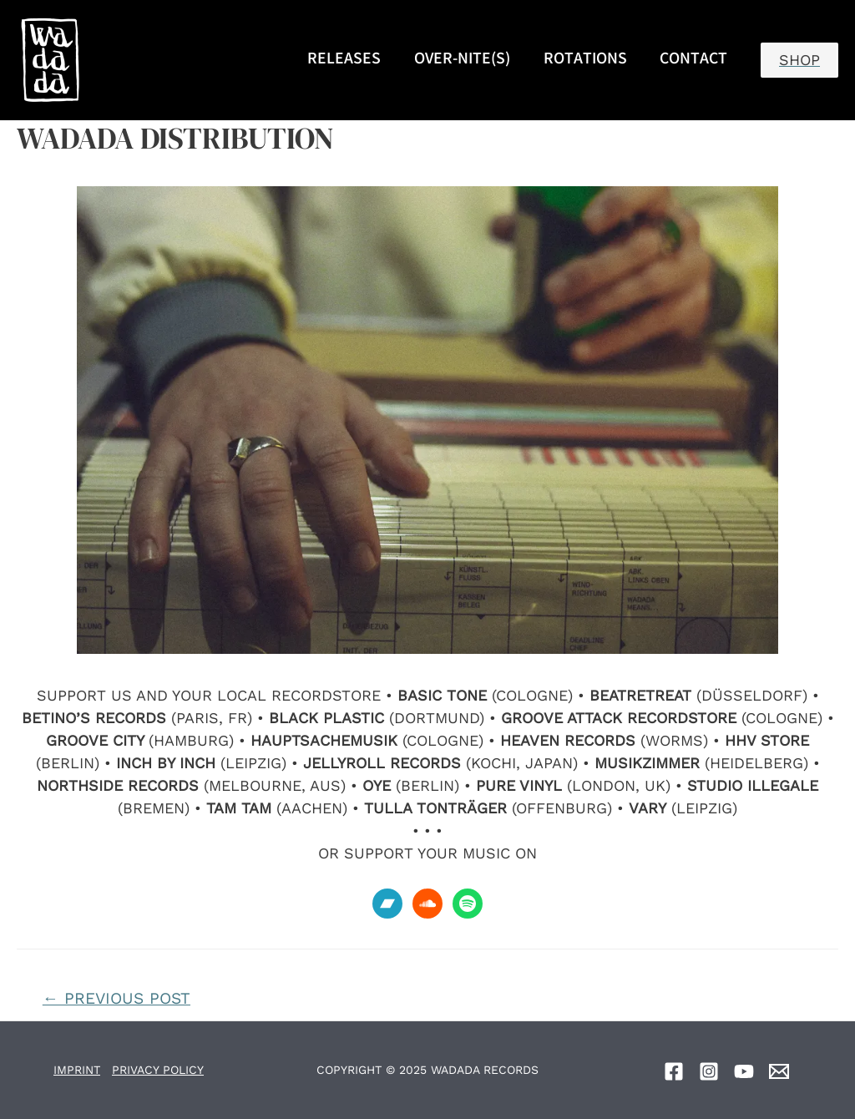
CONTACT (693, 60)
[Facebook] (674, 1071)
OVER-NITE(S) (462, 60)
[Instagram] (709, 1071)
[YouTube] (744, 1071)
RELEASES (344, 60)
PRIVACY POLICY (158, 1069)
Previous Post (116, 998)
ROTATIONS (585, 60)
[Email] (779, 1071)
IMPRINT (76, 1069)
